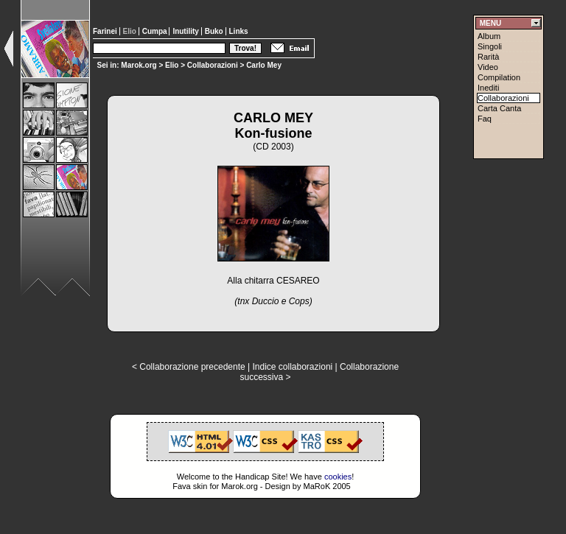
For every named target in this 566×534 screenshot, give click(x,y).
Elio (171, 65)
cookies (338, 476)
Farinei (106, 31)
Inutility (186, 31)
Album (489, 36)
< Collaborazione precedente (188, 367)
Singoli (490, 46)
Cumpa (156, 31)
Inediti (488, 87)
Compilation (499, 77)
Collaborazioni (212, 65)
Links (238, 31)
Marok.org (138, 65)
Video (488, 67)
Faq (485, 118)
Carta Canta (499, 108)
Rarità (488, 56)
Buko (215, 31)
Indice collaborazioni (292, 367)
